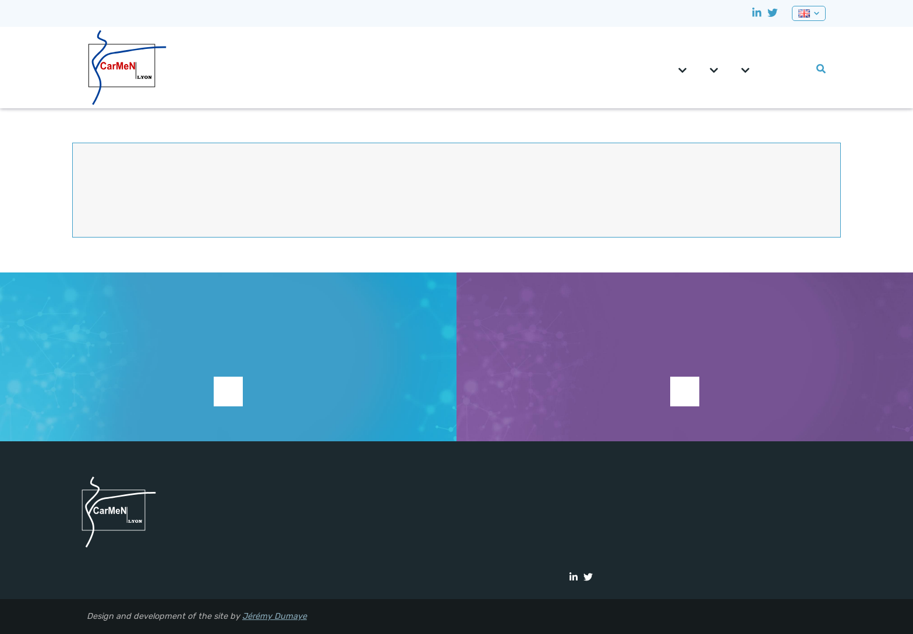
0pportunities (784, 69)
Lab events (802, 69)
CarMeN (682, 70)
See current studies (684, 391)
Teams (714, 70)
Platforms (745, 70)
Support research (228, 391)
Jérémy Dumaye (274, 616)
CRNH (767, 69)
